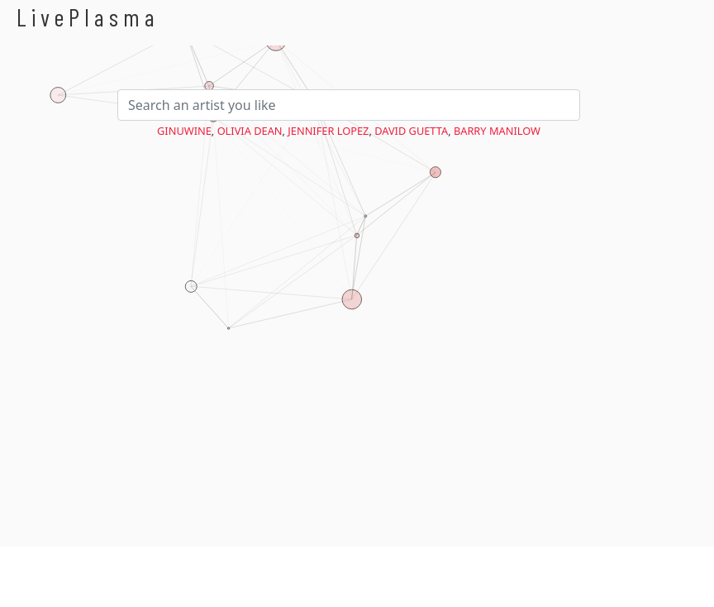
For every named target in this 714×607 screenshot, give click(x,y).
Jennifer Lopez (328, 130)
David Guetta (411, 130)
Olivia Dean (250, 130)
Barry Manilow (497, 130)
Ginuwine (184, 130)
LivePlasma (88, 16)
